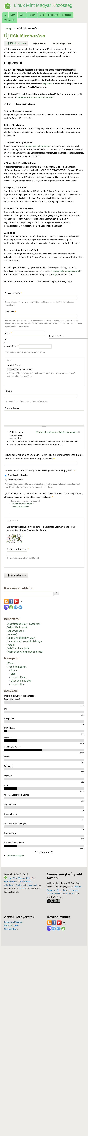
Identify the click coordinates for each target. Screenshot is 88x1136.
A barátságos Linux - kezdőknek (23, 624)
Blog (41, 15)
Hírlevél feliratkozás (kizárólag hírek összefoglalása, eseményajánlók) (40, 470)
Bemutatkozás (12, 408)
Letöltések (53, 15)
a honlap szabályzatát (20, 507)
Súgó (22, 15)
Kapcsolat (32, 885)
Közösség (66, 15)
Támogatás (9, 20)
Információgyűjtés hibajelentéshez (24, 652)
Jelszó (8, 333)
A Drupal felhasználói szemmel (66, 271)
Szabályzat (21, 885)
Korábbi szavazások (15, 855)
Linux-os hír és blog (21, 680)
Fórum (32, 15)
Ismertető (12, 634)
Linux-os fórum (18, 677)
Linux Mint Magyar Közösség (44, 5)
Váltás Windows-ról (17, 627)
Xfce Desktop (11, 929)
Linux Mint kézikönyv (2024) (21, 638)
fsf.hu (22, 888)
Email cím (10, 311)
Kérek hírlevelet (15, 479)
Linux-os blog (18, 684)
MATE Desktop (11, 925)
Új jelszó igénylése (62, 43)
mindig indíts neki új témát (37, 145)
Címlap (8, 28)
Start (13, 15)
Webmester (10, 881)
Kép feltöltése (14, 365)
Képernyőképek (15, 631)
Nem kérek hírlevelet (18, 475)
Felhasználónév (13, 293)
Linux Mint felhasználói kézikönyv (24, 641)
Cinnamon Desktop (14, 922)
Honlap (8, 390)
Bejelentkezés (39, 43)
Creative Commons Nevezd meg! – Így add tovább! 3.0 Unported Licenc (64, 890)
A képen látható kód (18, 549)
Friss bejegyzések (16, 667)
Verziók (11, 645)
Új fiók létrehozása (17, 43)
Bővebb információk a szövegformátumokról (56, 432)
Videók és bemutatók (18, 648)
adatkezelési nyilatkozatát (22, 504)
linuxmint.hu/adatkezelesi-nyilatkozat (35, 97)
